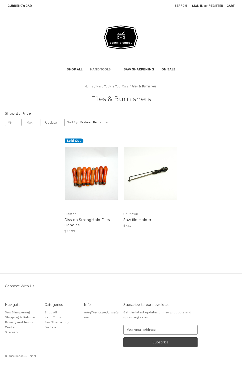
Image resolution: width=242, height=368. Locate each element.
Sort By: (72, 122)
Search (181, 6)
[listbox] (95, 122)
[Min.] (13, 122)
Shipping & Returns (20, 317)
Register (215, 6)
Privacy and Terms (19, 322)
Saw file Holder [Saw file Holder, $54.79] (137, 219)
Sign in (197, 6)
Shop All (74, 69)
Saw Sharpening (139, 69)
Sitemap (11, 332)
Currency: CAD (21, 6)
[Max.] (32, 122)
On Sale (168, 69)
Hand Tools (103, 69)
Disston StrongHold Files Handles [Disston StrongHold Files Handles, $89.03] (87, 222)
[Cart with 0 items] (230, 6)
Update (51, 122)
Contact (11, 327)
